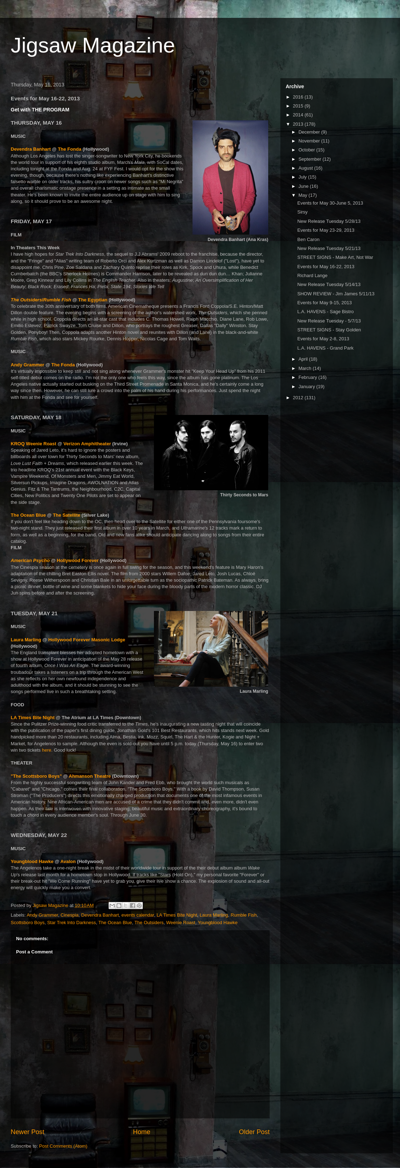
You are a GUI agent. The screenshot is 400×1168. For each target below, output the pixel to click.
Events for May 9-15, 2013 (324, 302)
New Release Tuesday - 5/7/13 (329, 321)
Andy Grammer (27, 364)
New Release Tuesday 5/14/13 (328, 284)
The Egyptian (93, 299)
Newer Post (27, 1132)
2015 (299, 106)
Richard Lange (312, 275)
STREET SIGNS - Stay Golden (329, 329)
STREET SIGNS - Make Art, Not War (335, 257)
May (304, 195)
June (304, 186)
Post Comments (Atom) (63, 1146)
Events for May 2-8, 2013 (323, 338)
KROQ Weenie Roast (33, 443)
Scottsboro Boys (28, 922)
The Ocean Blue (28, 515)
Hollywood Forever (78, 560)
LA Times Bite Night (33, 717)
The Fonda (69, 149)
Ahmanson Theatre (90, 776)
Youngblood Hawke (32, 861)
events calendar (137, 915)
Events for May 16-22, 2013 (325, 266)
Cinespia (69, 915)
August (306, 168)
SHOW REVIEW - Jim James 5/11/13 (335, 293)
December (310, 132)
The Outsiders (149, 922)
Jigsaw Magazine (93, 45)
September (310, 159)
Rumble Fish (244, 915)
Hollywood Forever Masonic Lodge (86, 639)
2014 (299, 114)
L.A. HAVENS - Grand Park (325, 348)
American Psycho (30, 560)
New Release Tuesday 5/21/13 (328, 248)
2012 (299, 397)
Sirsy (302, 212)
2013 (299, 124)
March (306, 368)
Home (141, 1132)
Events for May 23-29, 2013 (325, 230)
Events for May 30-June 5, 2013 (330, 203)
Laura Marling (26, 639)
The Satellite (66, 515)
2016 (299, 97)
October (307, 149)
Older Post (254, 1132)
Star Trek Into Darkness (71, 922)
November (310, 141)
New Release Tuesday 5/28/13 (328, 221)
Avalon (68, 861)
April (304, 359)
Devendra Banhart (31, 149)
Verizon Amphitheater (87, 443)
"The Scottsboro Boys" (36, 776)
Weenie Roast (180, 922)
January (307, 386)
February (309, 377)
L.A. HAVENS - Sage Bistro (325, 311)
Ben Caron (308, 239)
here (46, 750)
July (303, 177)
